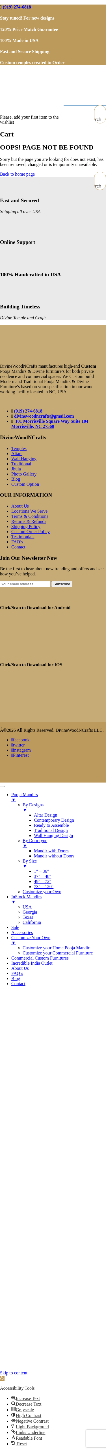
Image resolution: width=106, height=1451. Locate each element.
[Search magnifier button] (100, 119)
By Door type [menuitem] (64, 843)
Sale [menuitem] (15, 927)
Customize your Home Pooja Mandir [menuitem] (56, 947)
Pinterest (20, 755)
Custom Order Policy (30, 531)
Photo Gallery (23, 474)
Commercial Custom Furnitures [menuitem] (40, 958)
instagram (21, 750)
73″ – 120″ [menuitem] (43, 886)
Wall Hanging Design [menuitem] (53, 835)
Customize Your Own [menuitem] (58, 940)
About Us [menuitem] (20, 968)
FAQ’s (17, 541)
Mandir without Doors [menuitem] (54, 855)
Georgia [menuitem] (30, 912)
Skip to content (13, 1372)
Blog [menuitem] (15, 978)
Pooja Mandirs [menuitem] (58, 797)
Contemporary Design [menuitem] (54, 820)
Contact (18, 546)
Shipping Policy (25, 526)
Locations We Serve (29, 511)
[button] (2, 1378)
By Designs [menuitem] (64, 807)
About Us (20, 506)
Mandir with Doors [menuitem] (51, 850)
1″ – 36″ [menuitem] (41, 871)
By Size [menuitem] (64, 864)
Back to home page (17, 174)
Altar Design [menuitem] (45, 815)
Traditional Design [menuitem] (51, 830)
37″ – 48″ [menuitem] (42, 876)
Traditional (21, 463)
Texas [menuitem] (28, 917)
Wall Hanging (23, 458)
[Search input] (100, 111)
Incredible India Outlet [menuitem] (32, 963)
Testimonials (22, 536)
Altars (16, 453)
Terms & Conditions (29, 516)
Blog (15, 479)
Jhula (16, 468)
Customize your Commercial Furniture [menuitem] (58, 952)
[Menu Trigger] (2, 786)
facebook (20, 739)
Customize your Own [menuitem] (42, 891)
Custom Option (25, 484)
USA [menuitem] (27, 907)
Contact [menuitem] (18, 983)
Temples (19, 448)
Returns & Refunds (28, 521)
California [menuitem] (32, 922)
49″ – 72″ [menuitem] (42, 881)
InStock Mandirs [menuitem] (58, 899)
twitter (18, 745)
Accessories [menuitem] (22, 932)
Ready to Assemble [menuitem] (51, 825)
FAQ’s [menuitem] (17, 973)
